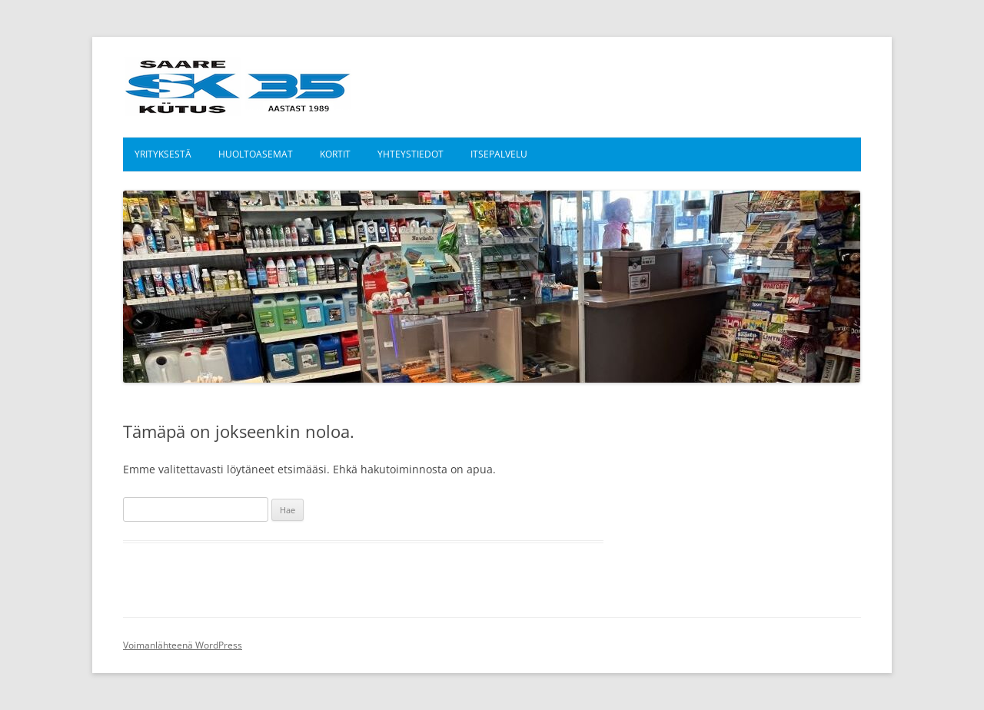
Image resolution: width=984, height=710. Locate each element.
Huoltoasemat (255, 154)
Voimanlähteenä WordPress (182, 645)
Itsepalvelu (498, 154)
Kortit (335, 154)
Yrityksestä (163, 154)
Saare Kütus (238, 86)
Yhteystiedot (410, 154)
